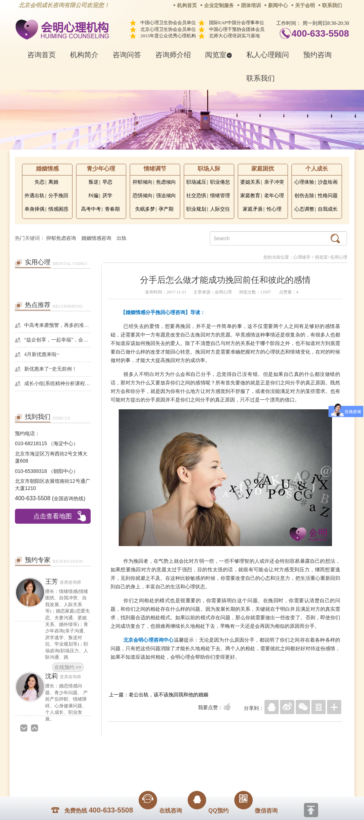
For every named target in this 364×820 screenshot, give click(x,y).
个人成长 (316, 169)
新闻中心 (278, 5)
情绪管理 (220, 195)
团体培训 (251, 5)
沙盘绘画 (328, 182)
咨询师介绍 (173, 55)
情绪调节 (155, 169)
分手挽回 (58, 195)
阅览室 (218, 55)
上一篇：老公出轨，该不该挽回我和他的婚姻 (158, 694)
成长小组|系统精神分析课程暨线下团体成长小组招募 (57, 383)
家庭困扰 (262, 169)
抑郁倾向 (142, 182)
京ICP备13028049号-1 (208, 769)
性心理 (274, 209)
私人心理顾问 (267, 55)
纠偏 (93, 195)
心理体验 (304, 182)
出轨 (122, 238)
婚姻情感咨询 (96, 238)
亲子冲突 (274, 182)
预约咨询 (317, 55)
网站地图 (225, 760)
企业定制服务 (219, 5)
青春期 (112, 209)
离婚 (53, 182)
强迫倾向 (166, 195)
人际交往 (220, 209)
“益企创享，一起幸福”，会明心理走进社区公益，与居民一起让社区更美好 (57, 339)
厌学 (107, 195)
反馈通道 (197, 760)
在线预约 (67, 580)
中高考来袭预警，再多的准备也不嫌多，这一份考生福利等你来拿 (57, 325)
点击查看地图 (52, 516)
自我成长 (328, 209)
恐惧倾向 (142, 195)
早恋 (107, 182)
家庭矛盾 (253, 209)
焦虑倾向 (166, 182)
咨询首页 (41, 55)
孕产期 (166, 209)
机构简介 (84, 55)
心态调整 (304, 209)
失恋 (39, 182)
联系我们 (332, 5)
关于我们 (110, 760)
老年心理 (274, 195)
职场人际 (209, 169)
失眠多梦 (145, 209)
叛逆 (93, 182)
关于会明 (305, 5)
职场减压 (196, 182)
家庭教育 (250, 195)
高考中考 (91, 209)
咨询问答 (127, 55)
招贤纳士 (168, 760)
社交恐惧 (196, 195)
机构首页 (187, 5)
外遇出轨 (34, 195)
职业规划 (196, 209)
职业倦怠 (220, 182)
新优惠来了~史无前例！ (50, 369)
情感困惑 (58, 209)
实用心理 (338, 257)
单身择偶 (34, 209)
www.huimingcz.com (177, 775)
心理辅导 (301, 257)
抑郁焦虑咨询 (61, 238)
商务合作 (139, 760)
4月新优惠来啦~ (41, 354)
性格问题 (328, 195)
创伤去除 (304, 195)
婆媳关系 (250, 182)
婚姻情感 (47, 169)
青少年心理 (101, 169)
